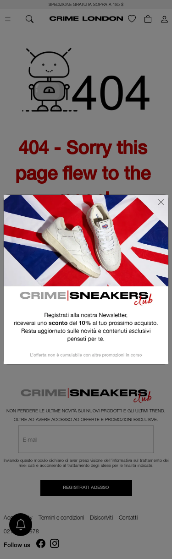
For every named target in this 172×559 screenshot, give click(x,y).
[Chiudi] (161, 202)
